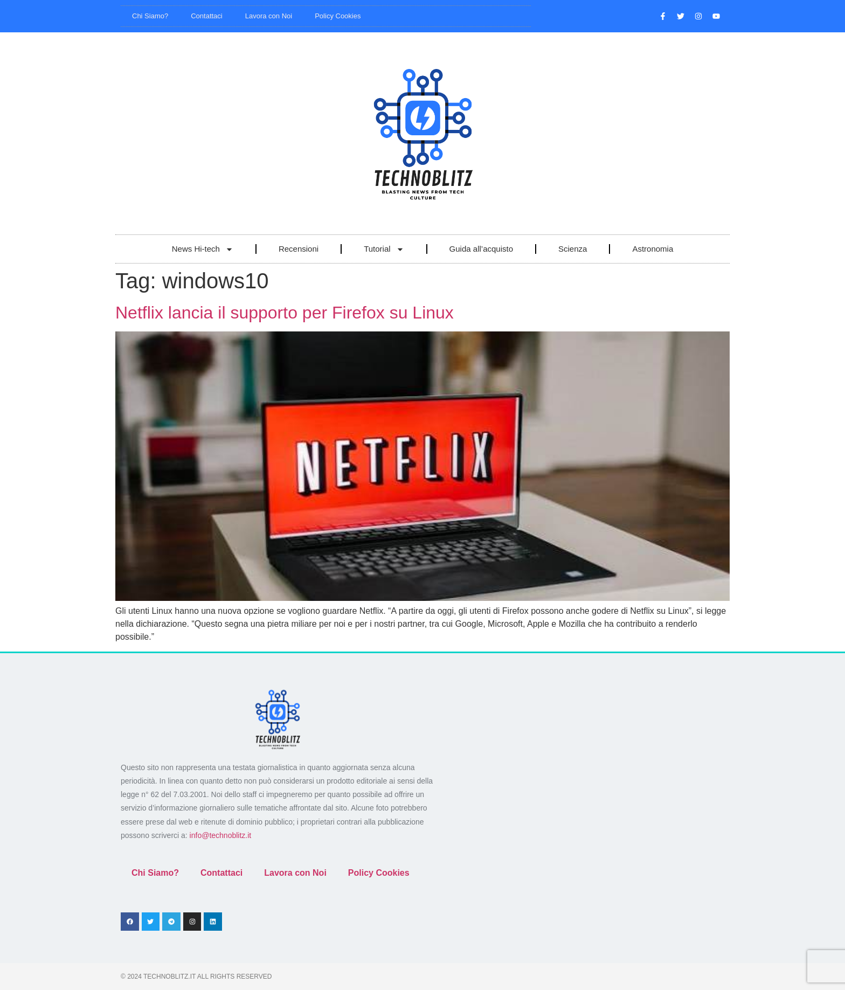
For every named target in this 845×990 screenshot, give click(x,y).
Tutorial (384, 249)
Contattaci (207, 16)
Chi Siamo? (150, 16)
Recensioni (298, 248)
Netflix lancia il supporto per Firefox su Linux (284, 312)
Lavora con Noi (268, 16)
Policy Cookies (338, 16)
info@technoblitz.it (221, 835)
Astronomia (652, 248)
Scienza (572, 248)
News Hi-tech (202, 249)
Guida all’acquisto (481, 248)
